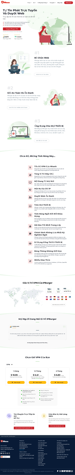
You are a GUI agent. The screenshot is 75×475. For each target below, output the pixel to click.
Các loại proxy (41, 448)
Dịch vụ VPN (21, 449)
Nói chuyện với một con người (22, 428)
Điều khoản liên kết (61, 458)
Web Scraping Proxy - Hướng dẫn (63, 449)
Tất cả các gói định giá (56, 426)
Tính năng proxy (60, 445)
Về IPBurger (59, 442)
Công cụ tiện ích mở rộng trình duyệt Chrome (26, 456)
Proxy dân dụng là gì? (42, 442)
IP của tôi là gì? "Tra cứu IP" (24, 453)
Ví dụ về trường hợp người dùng (63, 444)
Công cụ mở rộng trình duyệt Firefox (26, 458)
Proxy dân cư (22, 442)
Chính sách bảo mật (61, 451)
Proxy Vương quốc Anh (42, 453)
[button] (8, 332)
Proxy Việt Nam (41, 458)
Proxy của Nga (41, 465)
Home (2, 436)
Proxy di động (22, 448)
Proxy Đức (40, 462)
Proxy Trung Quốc (41, 463)
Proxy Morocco (41, 455)
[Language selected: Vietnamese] (5, 457)
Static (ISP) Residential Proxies (25, 444)
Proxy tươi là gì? (41, 444)
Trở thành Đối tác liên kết (62, 456)
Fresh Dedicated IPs (23, 445)
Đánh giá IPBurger (60, 447)
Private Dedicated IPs (23, 447)
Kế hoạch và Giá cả (60, 448)
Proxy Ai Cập (40, 459)
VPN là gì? (40, 447)
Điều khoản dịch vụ (60, 452)
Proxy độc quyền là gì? (42, 445)
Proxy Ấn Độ (40, 460)
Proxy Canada (41, 456)
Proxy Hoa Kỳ (41, 452)
